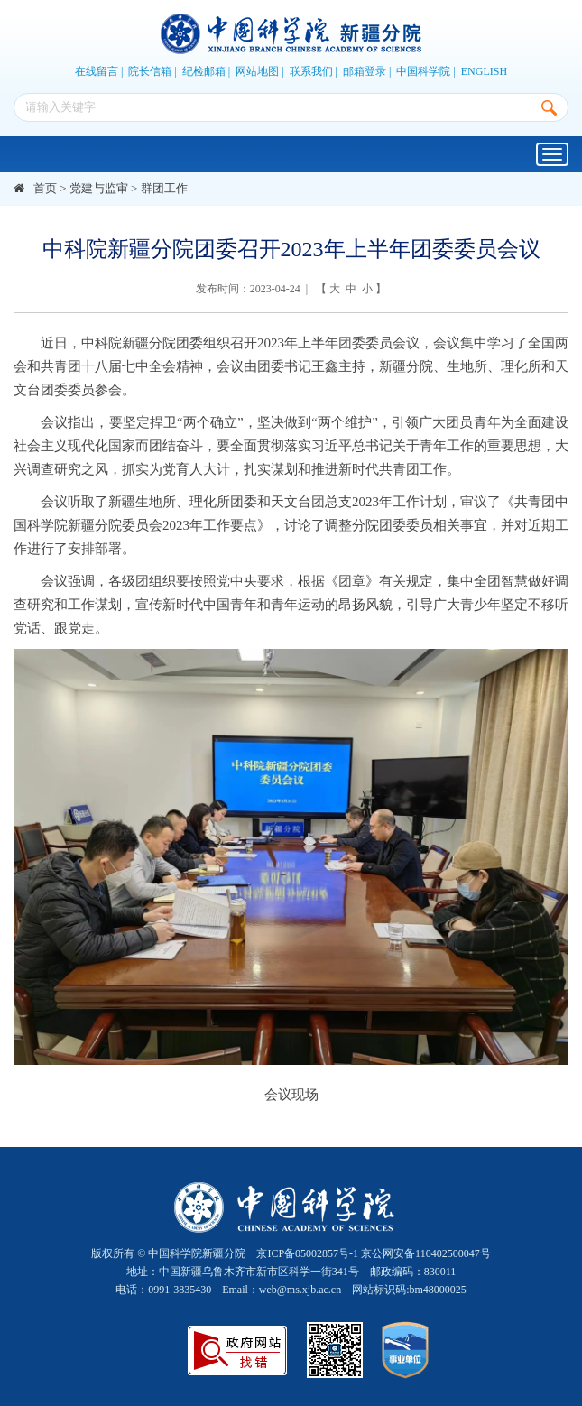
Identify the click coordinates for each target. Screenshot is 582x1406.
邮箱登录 (364, 71)
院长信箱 (149, 71)
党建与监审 (98, 188)
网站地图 (257, 71)
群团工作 (164, 188)
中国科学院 (423, 71)
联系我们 (311, 71)
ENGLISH (484, 71)
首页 (45, 188)
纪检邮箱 (204, 71)
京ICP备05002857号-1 (307, 1253)
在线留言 (96, 71)
